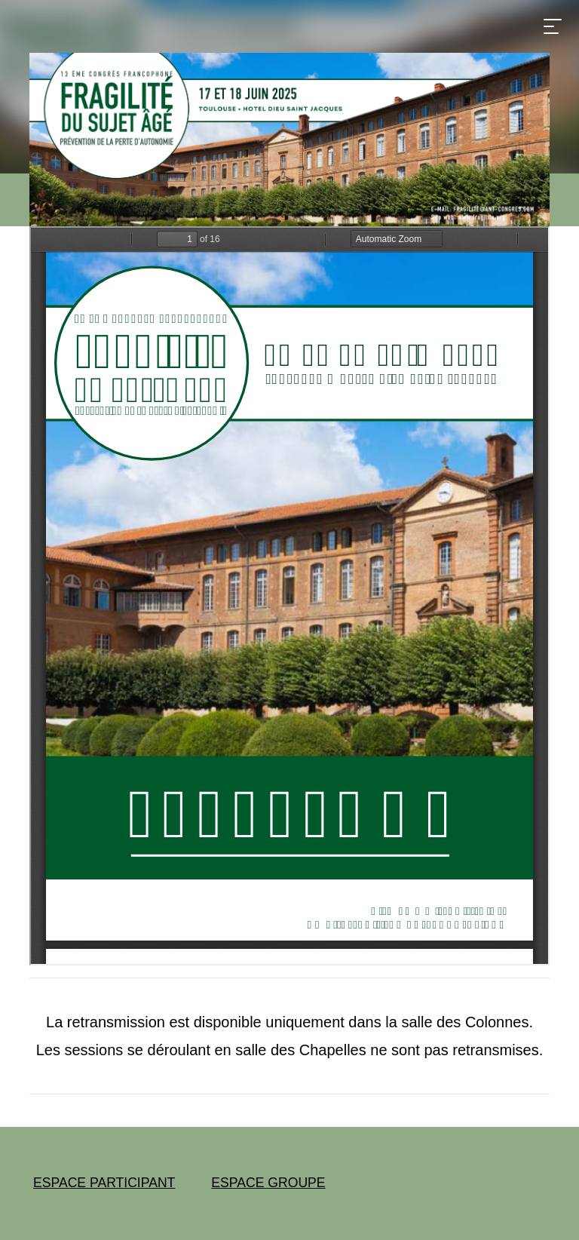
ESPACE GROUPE (268, 1182)
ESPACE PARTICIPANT (104, 1182)
